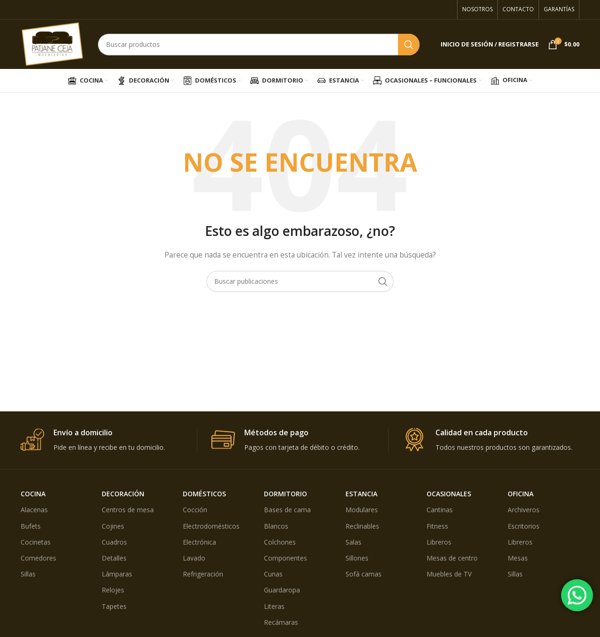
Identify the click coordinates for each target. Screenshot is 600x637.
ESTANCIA (361, 493)
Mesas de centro (452, 558)
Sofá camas (363, 573)
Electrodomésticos (211, 526)
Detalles (114, 558)
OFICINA (520, 493)
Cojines (113, 526)
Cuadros (114, 542)
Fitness (437, 526)
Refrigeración (203, 573)
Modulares (361, 509)
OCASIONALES (449, 493)
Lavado (194, 558)
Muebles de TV (449, 573)
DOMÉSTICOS (204, 493)
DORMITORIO (285, 493)
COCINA (33, 493)
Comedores (38, 558)
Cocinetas (36, 542)
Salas (353, 542)
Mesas (518, 558)
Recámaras (281, 622)
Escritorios (524, 526)
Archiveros (524, 509)
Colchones (280, 542)
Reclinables (362, 526)
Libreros (439, 542)
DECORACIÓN (123, 493)
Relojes (113, 589)
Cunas (273, 573)
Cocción (195, 509)
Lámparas (117, 573)
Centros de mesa (128, 509)
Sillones (356, 558)
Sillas (28, 573)
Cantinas (440, 509)
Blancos (276, 526)
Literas (274, 606)
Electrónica (199, 542)
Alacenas (34, 509)
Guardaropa (282, 589)
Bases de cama (287, 509)
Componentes (285, 558)
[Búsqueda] (259, 44)
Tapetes (114, 606)
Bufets (31, 526)
